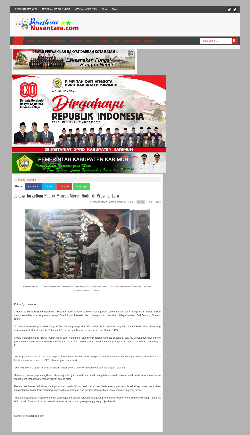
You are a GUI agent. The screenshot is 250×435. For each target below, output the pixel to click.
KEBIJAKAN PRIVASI (86, 9)
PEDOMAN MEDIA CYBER (56, 9)
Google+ (64, 186)
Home (18, 40)
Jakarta (21, 179)
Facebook (235, 9)
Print (149, 202)
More (104, 9)
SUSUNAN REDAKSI (25, 9)
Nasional (32, 179)
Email (157, 202)
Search (235, 41)
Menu (115, 9)
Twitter (229, 9)
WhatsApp (81, 186)
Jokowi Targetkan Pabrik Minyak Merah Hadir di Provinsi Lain (66, 195)
